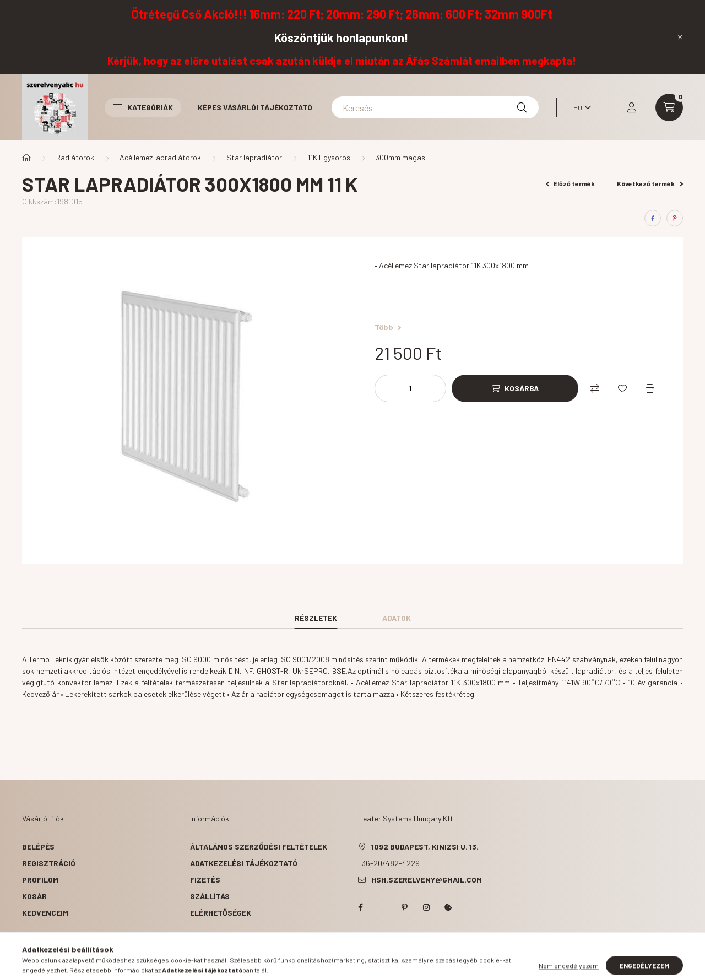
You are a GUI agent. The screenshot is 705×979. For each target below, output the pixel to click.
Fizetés (205, 879)
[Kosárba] (515, 388)
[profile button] (632, 107)
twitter (382, 907)
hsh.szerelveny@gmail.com (426, 879)
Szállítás (210, 896)
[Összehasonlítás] (595, 388)
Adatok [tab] (396, 618)
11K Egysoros (328, 157)
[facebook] (652, 218)
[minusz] (389, 388)
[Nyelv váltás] (579, 107)
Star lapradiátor (254, 157)
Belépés (38, 846)
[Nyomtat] (650, 388)
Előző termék (570, 183)
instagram (426, 907)
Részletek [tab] (316, 618)
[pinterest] (674, 218)
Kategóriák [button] (143, 107)
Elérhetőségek (220, 912)
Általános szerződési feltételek (258, 846)
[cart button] (669, 107)
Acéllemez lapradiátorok (160, 157)
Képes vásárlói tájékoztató (255, 107)
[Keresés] (435, 107)
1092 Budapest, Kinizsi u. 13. (425, 846)
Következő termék (650, 183)
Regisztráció (48, 863)
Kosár (34, 896)
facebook (360, 907)
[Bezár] (680, 37)
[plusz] (432, 388)
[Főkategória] (26, 158)
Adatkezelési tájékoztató (243, 863)
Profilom (40, 879)
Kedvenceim (45, 912)
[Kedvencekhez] (622, 388)
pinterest (404, 907)
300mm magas (400, 157)
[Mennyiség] (410, 388)
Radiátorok (75, 157)
